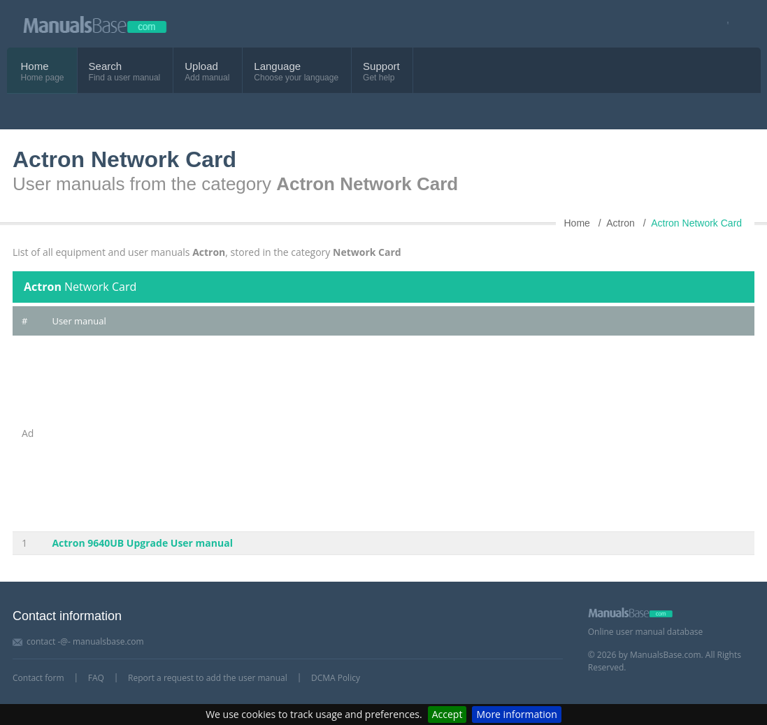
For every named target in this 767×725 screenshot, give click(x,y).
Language (277, 66)
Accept (447, 714)
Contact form (38, 678)
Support (381, 66)
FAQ (96, 678)
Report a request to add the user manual (207, 678)
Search (105, 66)
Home (35, 66)
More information (516, 714)
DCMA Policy (335, 678)
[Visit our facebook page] (723, 24)
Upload (201, 66)
